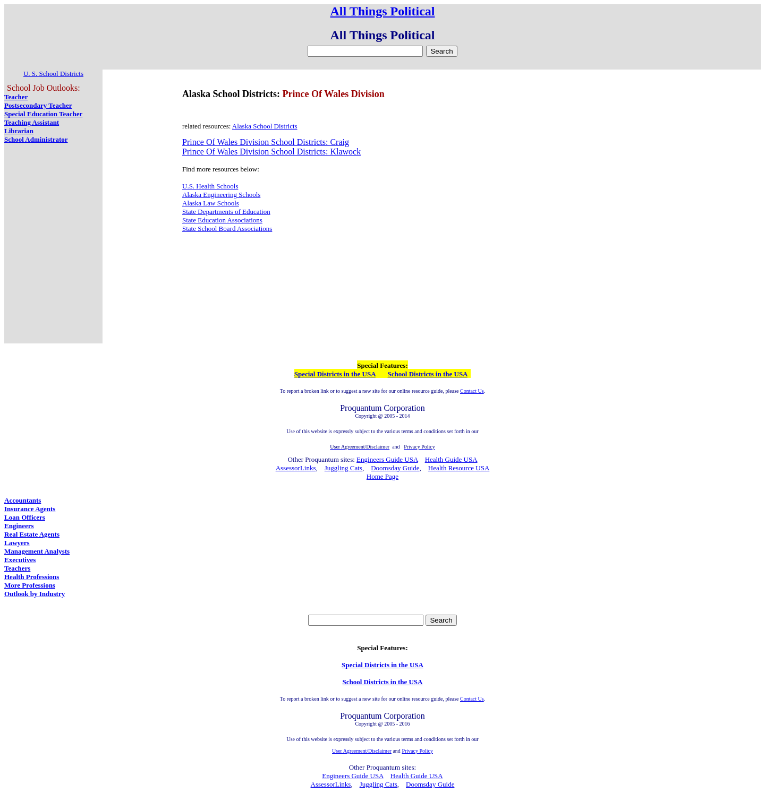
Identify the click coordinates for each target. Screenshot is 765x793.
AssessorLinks (296, 468)
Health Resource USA (459, 468)
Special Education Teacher (43, 114)
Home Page (382, 476)
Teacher (16, 97)
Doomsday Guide (395, 468)
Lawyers (17, 543)
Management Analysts (37, 551)
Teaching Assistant (31, 122)
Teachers (17, 568)
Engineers (19, 526)
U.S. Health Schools (210, 186)
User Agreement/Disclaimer (362, 751)
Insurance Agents (29, 509)
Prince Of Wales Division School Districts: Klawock (271, 151)
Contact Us (472, 391)
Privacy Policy (417, 751)
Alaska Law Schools (210, 203)
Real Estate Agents (32, 534)
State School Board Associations (227, 228)
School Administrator (36, 139)
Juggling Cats (343, 468)
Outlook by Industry (34, 594)
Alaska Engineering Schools (221, 195)
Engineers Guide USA (387, 459)
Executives (20, 560)
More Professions (29, 585)
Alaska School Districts (265, 126)
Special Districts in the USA (335, 374)
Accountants (22, 500)
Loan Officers (24, 517)
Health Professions (31, 577)
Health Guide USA (451, 459)
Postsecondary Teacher (38, 105)
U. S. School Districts (53, 73)
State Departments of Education (226, 212)
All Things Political (382, 11)
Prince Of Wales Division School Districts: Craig (265, 141)
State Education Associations (222, 220)
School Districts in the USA (428, 374)
